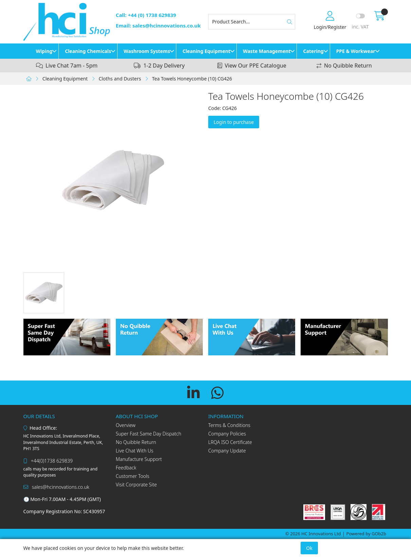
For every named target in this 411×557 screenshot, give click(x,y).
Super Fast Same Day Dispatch (148, 433)
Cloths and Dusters (120, 78)
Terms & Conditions (229, 425)
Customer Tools (132, 476)
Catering (313, 51)
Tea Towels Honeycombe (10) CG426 (192, 78)
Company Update (227, 450)
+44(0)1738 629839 (48, 461)
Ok (309, 548)
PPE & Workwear (355, 51)
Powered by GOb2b (366, 534)
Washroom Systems (147, 51)
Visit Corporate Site (136, 484)
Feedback (126, 467)
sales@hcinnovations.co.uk (56, 487)
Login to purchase (234, 122)
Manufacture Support (139, 459)
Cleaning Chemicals (88, 51)
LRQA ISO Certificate (230, 442)
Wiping (44, 51)
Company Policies (227, 433)
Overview (126, 425)
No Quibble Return (136, 442)
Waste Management (266, 51)
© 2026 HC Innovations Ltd (313, 534)
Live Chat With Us (135, 450)
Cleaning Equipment (206, 51)
